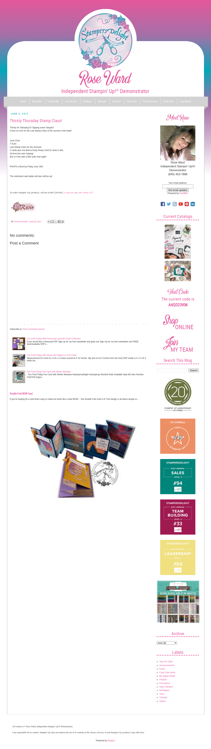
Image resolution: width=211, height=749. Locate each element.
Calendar (116, 101)
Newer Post (16, 324)
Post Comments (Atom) (34, 329)
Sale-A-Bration (166, 687)
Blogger (111, 740)
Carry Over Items (167, 672)
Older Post (143, 324)
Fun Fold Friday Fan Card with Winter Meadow (49, 371)
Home (23, 101)
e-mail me (68, 192)
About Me (37, 101)
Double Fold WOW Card (21, 393)
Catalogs (87, 101)
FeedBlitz (183, 193)
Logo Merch (185, 101)
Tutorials (163, 697)
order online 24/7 (85, 192)
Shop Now (168, 101)
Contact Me (53, 101)
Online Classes (150, 101)
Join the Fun (71, 101)
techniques (164, 690)
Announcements (167, 665)
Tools (161, 694)
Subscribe (132, 101)
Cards (162, 669)
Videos (162, 701)
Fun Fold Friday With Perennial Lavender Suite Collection (54, 338)
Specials (102, 101)
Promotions (164, 683)
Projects (163, 679)
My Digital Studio (167, 676)
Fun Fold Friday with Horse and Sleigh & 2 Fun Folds (51, 355)
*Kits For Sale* (166, 661)
